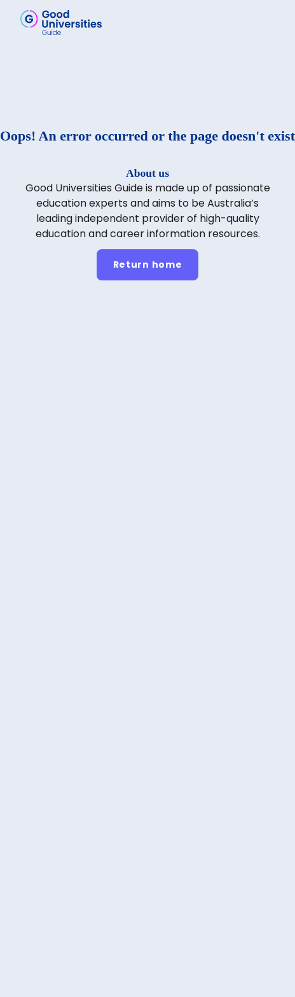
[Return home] (148, 264)
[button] (267, 22)
